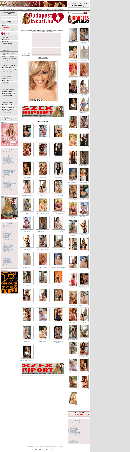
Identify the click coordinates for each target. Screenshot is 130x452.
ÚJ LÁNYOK (6, 39)
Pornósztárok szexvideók (75, 439)
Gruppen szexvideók (74, 429)
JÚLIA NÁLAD (58, 179)
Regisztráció (5, 22)
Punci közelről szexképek (8, 239)
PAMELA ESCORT (27, 160)
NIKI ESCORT (27, 343)
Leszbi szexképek (6, 188)
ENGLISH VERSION (10, 33)
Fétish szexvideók (73, 428)
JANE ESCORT (58, 252)
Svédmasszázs (7, 100)
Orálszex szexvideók (74, 435)
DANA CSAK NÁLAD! (58, 142)
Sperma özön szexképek (7, 246)
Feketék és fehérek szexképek (9, 171)
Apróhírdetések (28, 9)
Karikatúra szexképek (7, 181)
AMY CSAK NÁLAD (26, 179)
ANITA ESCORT (26, 234)
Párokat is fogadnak (9, 91)
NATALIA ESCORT (27, 142)
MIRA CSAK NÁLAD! (27, 288)
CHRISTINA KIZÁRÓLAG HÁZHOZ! (58, 344)
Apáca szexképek (6, 155)
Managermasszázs (8, 97)
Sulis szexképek (6, 248)
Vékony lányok (7, 71)
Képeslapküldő (47, 9)
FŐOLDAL (5, 25)
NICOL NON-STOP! (43, 325)
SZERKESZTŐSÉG (7, 112)
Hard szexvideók (73, 430)
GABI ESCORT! (73, 94)
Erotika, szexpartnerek (57, 9)
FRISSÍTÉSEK (6, 50)
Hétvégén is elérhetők (9, 63)
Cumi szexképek (6, 165)
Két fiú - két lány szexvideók (75, 424)
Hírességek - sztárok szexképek (9, 178)
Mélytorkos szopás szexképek (9, 190)
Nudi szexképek (6, 231)
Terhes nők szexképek (7, 256)
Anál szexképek (6, 153)
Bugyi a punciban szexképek (8, 162)
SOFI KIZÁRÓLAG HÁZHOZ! (42, 216)
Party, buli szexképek (7, 233)
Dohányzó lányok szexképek (8, 166)
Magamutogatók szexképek (8, 189)
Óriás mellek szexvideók (75, 436)
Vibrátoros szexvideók (74, 442)
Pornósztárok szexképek (8, 238)
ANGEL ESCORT (42, 306)
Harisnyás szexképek (7, 177)
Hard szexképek (6, 176)
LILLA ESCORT (27, 325)
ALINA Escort (27, 252)
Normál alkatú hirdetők (10, 69)
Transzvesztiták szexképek (8, 262)
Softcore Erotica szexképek (8, 245)
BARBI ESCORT (42, 343)
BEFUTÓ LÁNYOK (7, 43)
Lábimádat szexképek (7, 186)
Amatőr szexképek (6, 152)
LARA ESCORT (42, 142)
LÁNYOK (5, 37)
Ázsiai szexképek (6, 156)
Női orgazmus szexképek (8, 229)
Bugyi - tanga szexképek (8, 161)
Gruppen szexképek (7, 175)
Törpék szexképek (6, 260)
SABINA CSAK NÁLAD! (58, 216)
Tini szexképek (6, 258)
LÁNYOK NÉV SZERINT (8, 107)
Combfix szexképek (7, 163)
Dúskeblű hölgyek (8, 67)
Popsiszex (6, 82)
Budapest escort (8, 104)
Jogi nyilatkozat (30, 446)
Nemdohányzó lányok (9, 58)
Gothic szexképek (6, 174)
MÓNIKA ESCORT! (58, 306)
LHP (4, 9)
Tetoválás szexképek (7, 257)
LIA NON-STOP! (26, 270)
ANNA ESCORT (83, 389)
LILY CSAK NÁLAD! (58, 288)
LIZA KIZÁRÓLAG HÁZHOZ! (26, 198)
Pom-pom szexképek (7, 236)
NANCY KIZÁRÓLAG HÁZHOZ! (73, 407)
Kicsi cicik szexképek (7, 184)
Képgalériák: (9, 149)
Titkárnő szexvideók (74, 441)
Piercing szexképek (7, 234)
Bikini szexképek (6, 157)
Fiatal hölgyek (7, 80)
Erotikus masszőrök (9, 65)
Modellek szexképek (7, 225)
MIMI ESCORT (83, 182)
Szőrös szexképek (6, 252)
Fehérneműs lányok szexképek (9, 170)
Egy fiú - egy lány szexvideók (76, 422)
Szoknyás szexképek (7, 251)
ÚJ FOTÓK (5, 41)
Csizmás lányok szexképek (8, 164)
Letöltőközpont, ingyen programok (15, 9)
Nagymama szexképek (7, 227)
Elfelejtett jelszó (12, 22)
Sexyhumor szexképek (7, 244)
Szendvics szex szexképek (8, 249)
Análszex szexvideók (74, 427)
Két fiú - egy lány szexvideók (75, 423)
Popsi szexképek (6, 237)
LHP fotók (6, 87)
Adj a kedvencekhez (47, 446)
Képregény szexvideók (74, 431)
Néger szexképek (6, 228)
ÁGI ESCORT (43, 198)
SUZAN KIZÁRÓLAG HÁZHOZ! (58, 161)
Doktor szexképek (6, 168)
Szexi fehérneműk (8, 76)
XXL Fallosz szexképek (7, 266)
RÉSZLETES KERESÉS (8, 29)
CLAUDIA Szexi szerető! (43, 160)
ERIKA (27, 216)
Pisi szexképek (6, 235)
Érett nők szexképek (7, 169)
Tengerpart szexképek (7, 254)
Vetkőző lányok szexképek (8, 264)
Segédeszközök (7, 74)
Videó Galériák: (78, 420)
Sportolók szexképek (7, 247)
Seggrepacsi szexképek (7, 243)
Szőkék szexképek (6, 250)
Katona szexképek (6, 182)
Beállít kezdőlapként (38, 446)
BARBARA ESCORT (42, 234)
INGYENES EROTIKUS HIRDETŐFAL (8, 110)
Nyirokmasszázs (7, 102)
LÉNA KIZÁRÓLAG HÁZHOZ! (42, 252)
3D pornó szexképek (7, 151)
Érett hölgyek (7, 78)
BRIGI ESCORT (83, 112)
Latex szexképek (6, 187)
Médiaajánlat (60, 446)
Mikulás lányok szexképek (8, 193)
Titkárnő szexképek (7, 259)
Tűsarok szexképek (7, 263)
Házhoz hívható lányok (10, 56)
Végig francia (7, 84)
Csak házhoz (6, 60)
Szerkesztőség (54, 446)
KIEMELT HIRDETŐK (8, 48)
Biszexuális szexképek (7, 158)
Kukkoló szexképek (7, 185)
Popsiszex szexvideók (74, 438)
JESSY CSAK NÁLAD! (58, 198)
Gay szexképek (6, 173)
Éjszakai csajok (7, 95)
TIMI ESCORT (43, 179)
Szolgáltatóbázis (38, 9)
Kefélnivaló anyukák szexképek (9, 183)
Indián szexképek (6, 180)
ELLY (73, 251)
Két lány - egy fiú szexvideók (75, 426)
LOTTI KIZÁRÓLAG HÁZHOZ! (58, 270)
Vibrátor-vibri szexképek (8, 265)
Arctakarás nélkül (8, 89)
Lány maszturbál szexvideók (75, 433)
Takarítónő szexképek (7, 253)
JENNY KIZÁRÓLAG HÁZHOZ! (27, 363)
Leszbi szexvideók (73, 434)
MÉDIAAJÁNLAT (7, 115)
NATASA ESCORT (43, 270)
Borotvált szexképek (7, 160)
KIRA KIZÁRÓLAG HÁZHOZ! (42, 288)
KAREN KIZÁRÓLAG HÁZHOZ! (27, 307)
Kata (58, 325)
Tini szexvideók (73, 440)
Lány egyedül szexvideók (75, 432)
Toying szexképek (6, 261)
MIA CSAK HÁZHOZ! (73, 182)
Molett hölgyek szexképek (8, 226)
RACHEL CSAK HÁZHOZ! (58, 234)
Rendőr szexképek (6, 241)
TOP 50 (4, 45)
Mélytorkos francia (9, 93)
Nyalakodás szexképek (7, 232)
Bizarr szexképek (6, 159)
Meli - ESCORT (73, 389)
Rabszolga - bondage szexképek (9, 240)
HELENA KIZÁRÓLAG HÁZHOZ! (84, 287)
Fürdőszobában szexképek (8, 172)
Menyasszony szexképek (8, 191)
